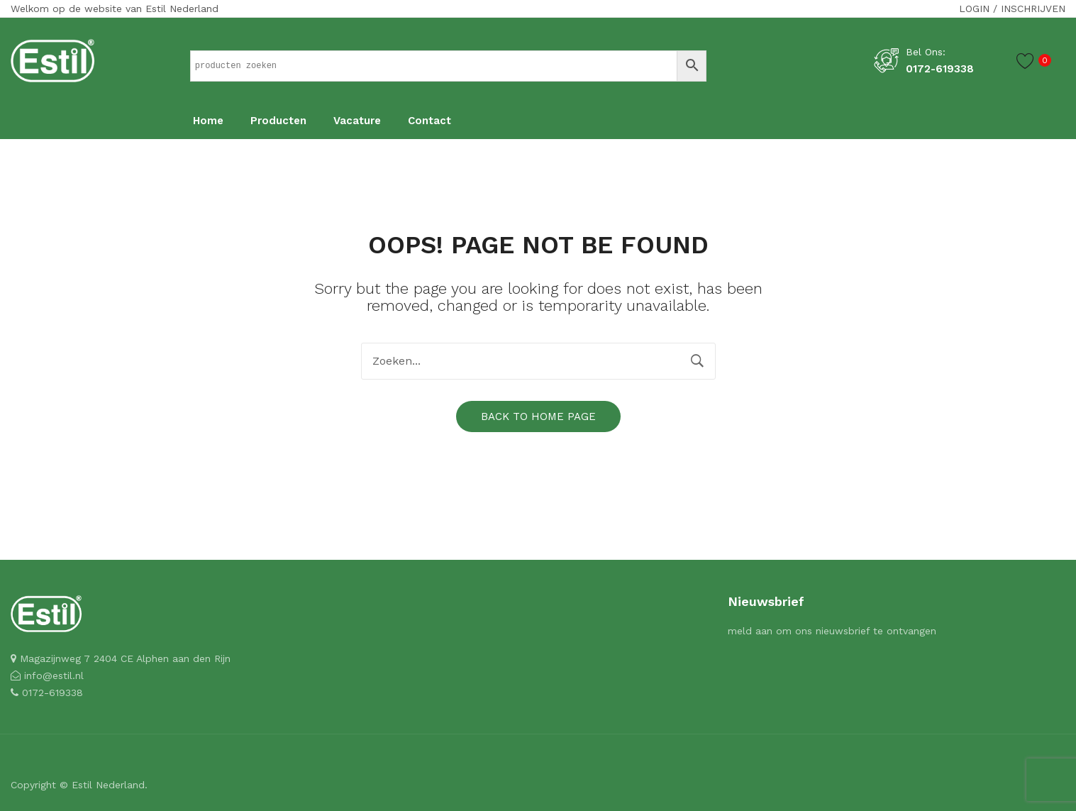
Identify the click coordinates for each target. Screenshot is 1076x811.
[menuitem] (208, 121)
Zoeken (697, 361)
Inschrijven (1033, 8)
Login (974, 8)
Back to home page (538, 416)
